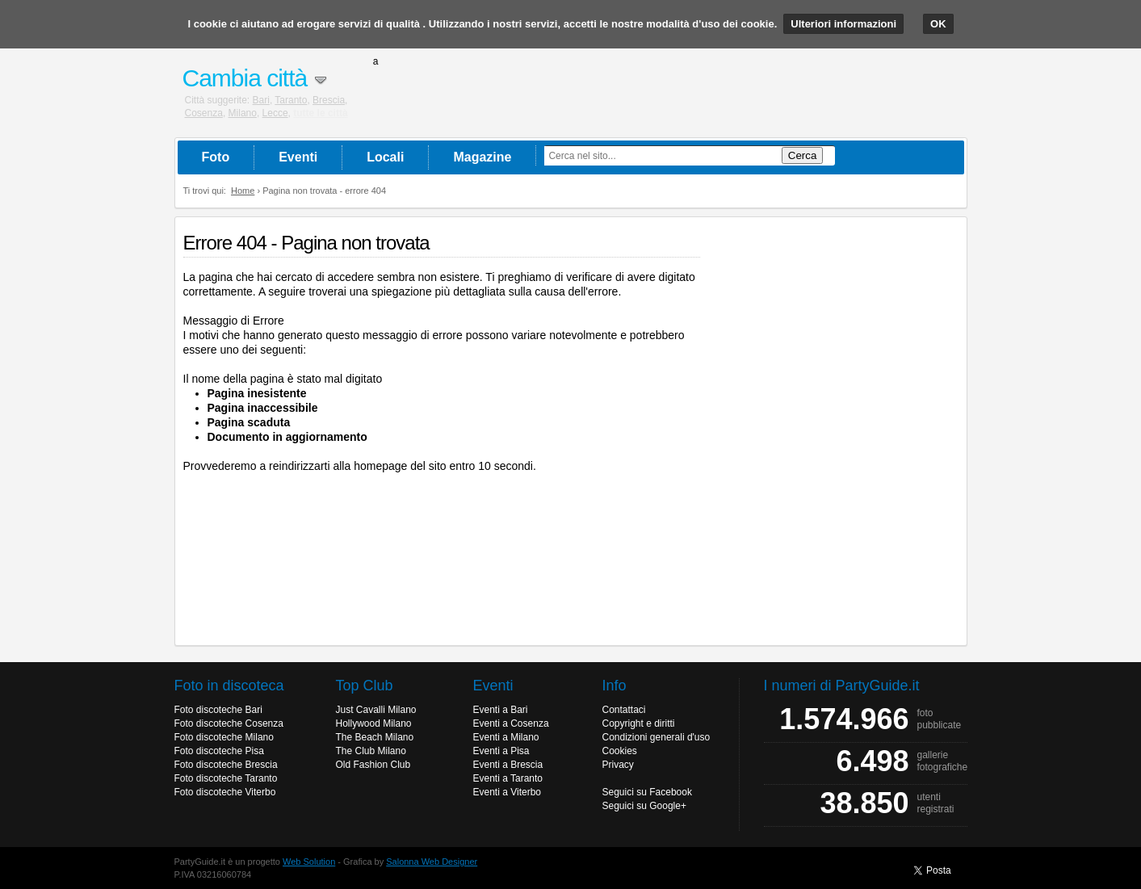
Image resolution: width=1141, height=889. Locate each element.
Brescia (329, 100)
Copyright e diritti (638, 723)
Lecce (275, 113)
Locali (385, 157)
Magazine (482, 157)
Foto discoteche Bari (218, 709)
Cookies (619, 751)
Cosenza (204, 113)
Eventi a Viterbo (507, 792)
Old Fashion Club (373, 764)
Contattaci (624, 709)
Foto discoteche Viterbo (225, 792)
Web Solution (309, 861)
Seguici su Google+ (644, 805)
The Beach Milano (375, 737)
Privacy (618, 764)
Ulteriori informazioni (843, 24)
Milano (243, 113)
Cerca (802, 155)
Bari (261, 100)
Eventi (298, 157)
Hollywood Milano (374, 723)
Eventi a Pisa (501, 751)
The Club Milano (371, 751)
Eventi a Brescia (508, 764)
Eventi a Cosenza (511, 723)
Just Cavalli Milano (376, 709)
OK (938, 24)
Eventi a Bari (500, 709)
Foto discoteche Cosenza (228, 723)
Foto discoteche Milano (224, 737)
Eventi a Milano (506, 737)
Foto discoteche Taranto (226, 778)
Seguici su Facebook (647, 792)
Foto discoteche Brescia (226, 764)
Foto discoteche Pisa (219, 751)
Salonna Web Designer (431, 861)
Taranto (291, 100)
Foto (216, 157)
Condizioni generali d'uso (656, 737)
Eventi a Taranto (508, 778)
